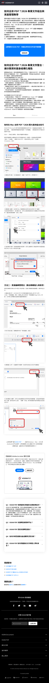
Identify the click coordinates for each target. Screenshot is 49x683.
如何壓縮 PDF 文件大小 (12, 575)
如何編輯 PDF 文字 (11, 566)
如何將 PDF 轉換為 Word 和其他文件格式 (17, 572)
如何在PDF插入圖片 (11, 569)
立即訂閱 (33, 623)
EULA (33, 664)
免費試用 (24, 53)
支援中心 (11, 584)
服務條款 (10, 664)
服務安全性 (22, 664)
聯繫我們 (29, 470)
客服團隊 (23, 584)
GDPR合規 (28, 664)
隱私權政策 (16, 664)
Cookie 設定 (38, 664)
